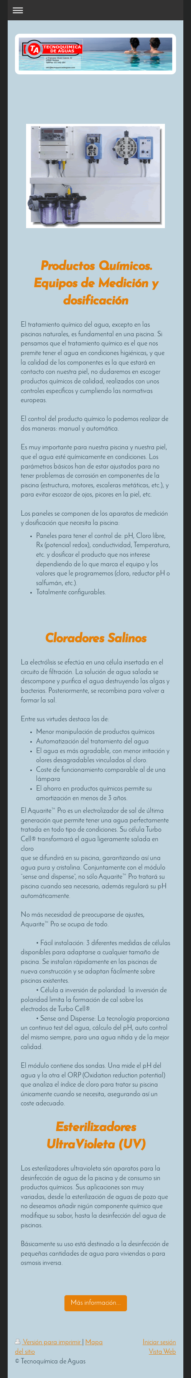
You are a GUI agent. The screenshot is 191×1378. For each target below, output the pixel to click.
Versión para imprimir (48, 1342)
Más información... (96, 1303)
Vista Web (162, 1352)
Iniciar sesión (159, 1342)
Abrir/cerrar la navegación (95, 10)
